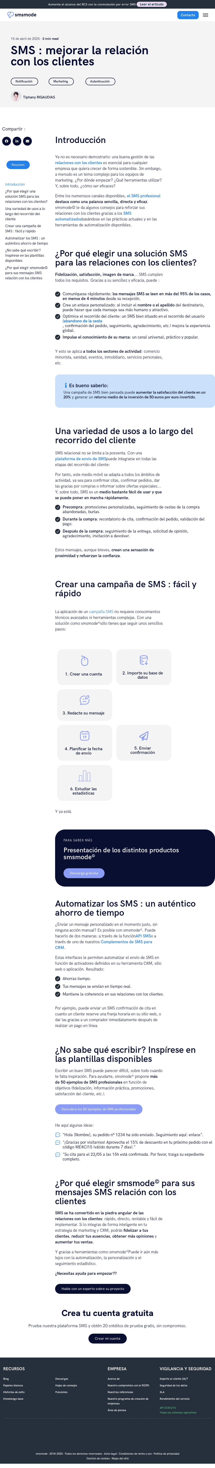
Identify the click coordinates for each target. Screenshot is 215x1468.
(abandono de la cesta (82, 321)
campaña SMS (101, 611)
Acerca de (114, 1379)
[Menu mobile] (205, 15)
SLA (162, 1392)
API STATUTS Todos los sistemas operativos (178, 1410)
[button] (6, 141)
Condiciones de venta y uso (135, 1454)
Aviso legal (110, 1454)
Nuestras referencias (120, 1392)
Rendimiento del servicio (175, 1399)
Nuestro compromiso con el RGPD (128, 1385)
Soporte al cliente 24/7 (174, 1379)
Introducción (15, 184)
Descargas (61, 1379)
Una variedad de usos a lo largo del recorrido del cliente (25, 214)
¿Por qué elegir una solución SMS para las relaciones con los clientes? (26, 196)
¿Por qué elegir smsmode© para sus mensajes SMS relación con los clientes (26, 273)
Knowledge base (13, 1399)
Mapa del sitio (120, 1458)
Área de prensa (117, 1410)
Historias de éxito (14, 1392)
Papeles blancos (13, 1385)
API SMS (143, 936)
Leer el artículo (152, 4)
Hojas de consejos (66, 1385)
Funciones (61, 1392)
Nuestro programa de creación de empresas (128, 1401)
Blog (6, 1379)
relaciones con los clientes (78, 162)
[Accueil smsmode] (22, 15)
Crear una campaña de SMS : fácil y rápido (23, 228)
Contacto (188, 15)
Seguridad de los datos (173, 1385)
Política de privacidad (166, 1454)
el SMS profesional (143, 196)
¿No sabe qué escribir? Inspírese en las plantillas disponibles (24, 255)
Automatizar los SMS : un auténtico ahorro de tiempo (26, 241)
